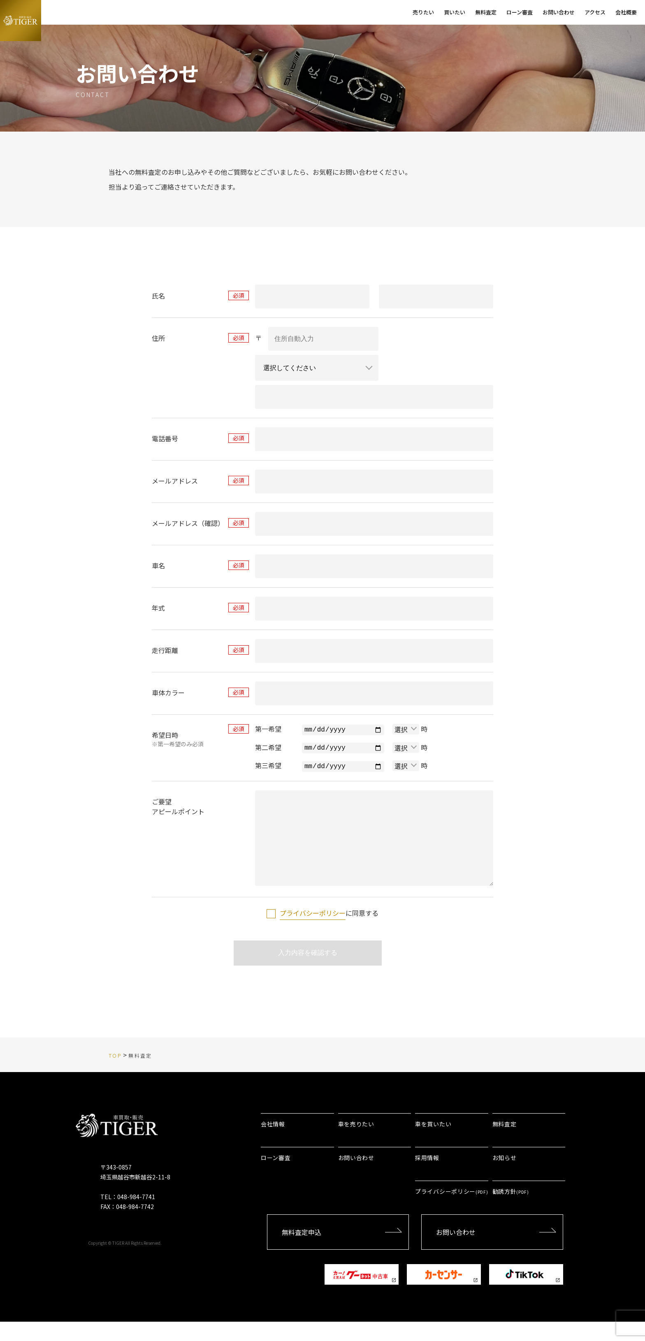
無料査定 (504, 1143)
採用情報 (427, 1177)
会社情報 (273, 1143)
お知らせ (504, 1177)
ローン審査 (276, 1177)
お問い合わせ (356, 1177)
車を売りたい (356, 1143)
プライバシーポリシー (313, 928)
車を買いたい (433, 1143)
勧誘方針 (510, 1211)
